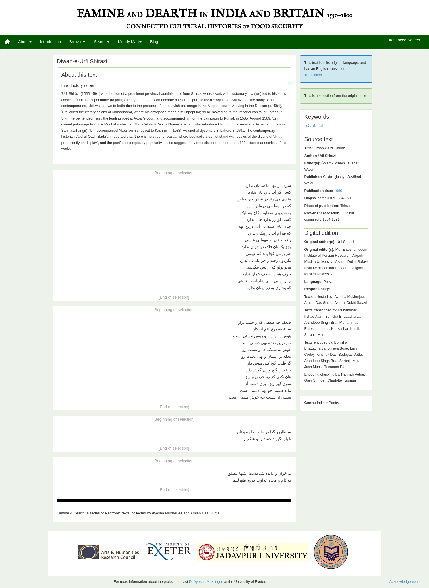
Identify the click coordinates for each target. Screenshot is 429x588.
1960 (338, 191)
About (25, 41)
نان (313, 126)
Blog (154, 41)
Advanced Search (404, 40)
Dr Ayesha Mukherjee (206, 582)
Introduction (50, 41)
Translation (313, 75)
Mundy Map (130, 41)
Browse (77, 41)
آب (320, 126)
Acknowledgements (404, 582)
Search (101, 41)
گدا (306, 126)
